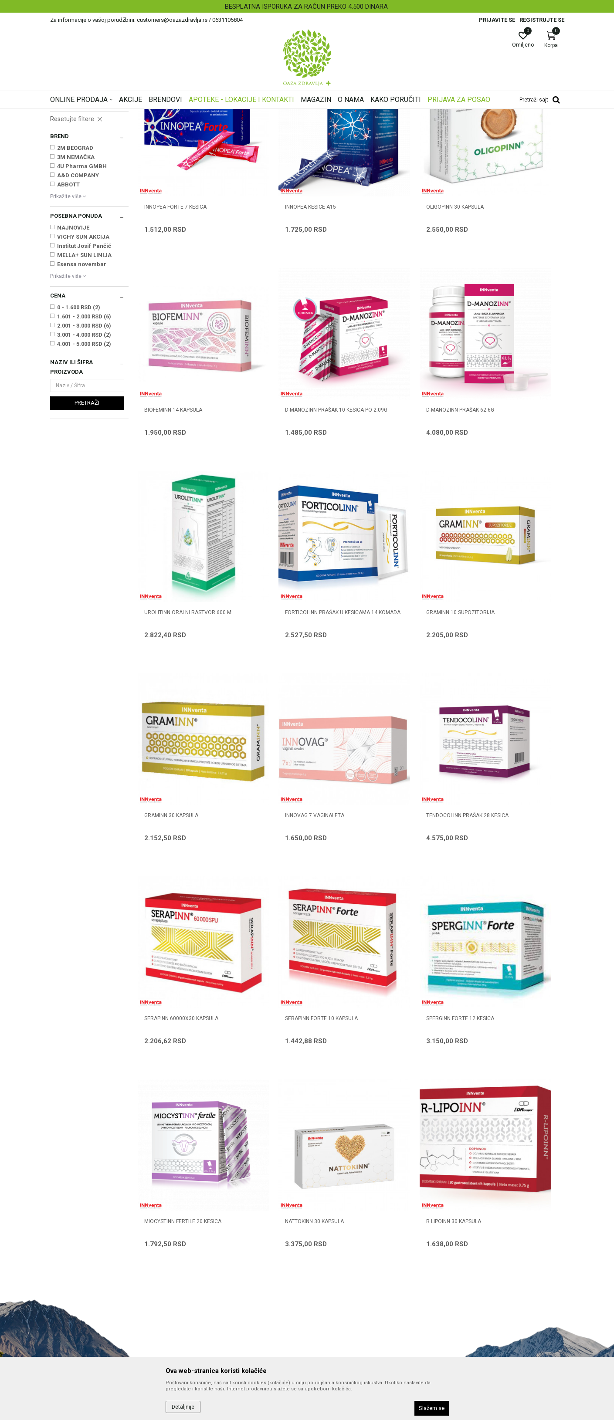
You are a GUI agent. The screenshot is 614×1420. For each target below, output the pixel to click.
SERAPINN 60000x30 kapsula (181, 796)
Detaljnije (183, 1407)
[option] (307, 6)
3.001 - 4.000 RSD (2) (84, 443)
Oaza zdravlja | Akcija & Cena (85, 115)
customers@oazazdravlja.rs (89, 1279)
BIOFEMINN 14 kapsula (500, 284)
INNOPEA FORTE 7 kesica (175, 284)
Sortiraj (377, 128)
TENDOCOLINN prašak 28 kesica (512, 625)
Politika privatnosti (337, 1226)
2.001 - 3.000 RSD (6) (84, 434)
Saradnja (193, 1226)
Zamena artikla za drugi (344, 1287)
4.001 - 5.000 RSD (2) (84, 453)
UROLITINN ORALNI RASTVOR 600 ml (403, 458)
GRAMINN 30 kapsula (280, 625)
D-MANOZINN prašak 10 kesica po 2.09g (183, 458)
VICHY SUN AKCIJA (83, 345)
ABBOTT (68, 293)
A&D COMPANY (78, 284)
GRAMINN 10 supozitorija (178, 625)
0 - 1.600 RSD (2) (78, 416)
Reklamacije (328, 1299)
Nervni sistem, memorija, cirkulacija (80, 186)
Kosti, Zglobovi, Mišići (79, 174)
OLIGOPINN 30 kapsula (391, 284)
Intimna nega (70, 156)
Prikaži (453, 128)
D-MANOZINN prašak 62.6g (287, 454)
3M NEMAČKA (76, 266)
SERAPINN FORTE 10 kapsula (289, 796)
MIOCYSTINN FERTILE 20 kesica (509, 796)
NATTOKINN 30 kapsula (173, 967)
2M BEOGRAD (75, 257)
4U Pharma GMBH (82, 275)
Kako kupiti (326, 1238)
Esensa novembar (81, 373)
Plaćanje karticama (338, 1262)
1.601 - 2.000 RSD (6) (84, 425)
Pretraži (87, 511)
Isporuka (323, 1274)
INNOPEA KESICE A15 (278, 284)
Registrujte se (541, 20)
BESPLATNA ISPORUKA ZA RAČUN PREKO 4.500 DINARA (306, 6)
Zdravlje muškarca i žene (84, 165)
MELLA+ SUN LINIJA (84, 364)
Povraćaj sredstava (338, 1311)
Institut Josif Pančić (84, 355)
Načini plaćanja (332, 1250)
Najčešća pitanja (203, 1250)
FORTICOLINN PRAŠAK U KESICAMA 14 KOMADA (513, 458)
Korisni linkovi (199, 1262)
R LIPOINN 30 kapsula (280, 967)
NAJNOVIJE (73, 336)
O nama (192, 1213)
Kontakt (191, 1238)
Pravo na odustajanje (341, 1323)
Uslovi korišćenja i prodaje (347, 1213)
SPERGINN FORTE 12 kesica (396, 796)
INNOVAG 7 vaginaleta (391, 625)
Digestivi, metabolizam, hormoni (78, 204)
